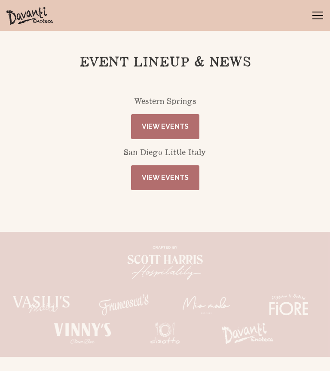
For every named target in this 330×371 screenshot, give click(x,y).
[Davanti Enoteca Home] (36, 15)
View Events (165, 127)
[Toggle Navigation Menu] (318, 15)
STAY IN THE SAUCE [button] (165, 360)
